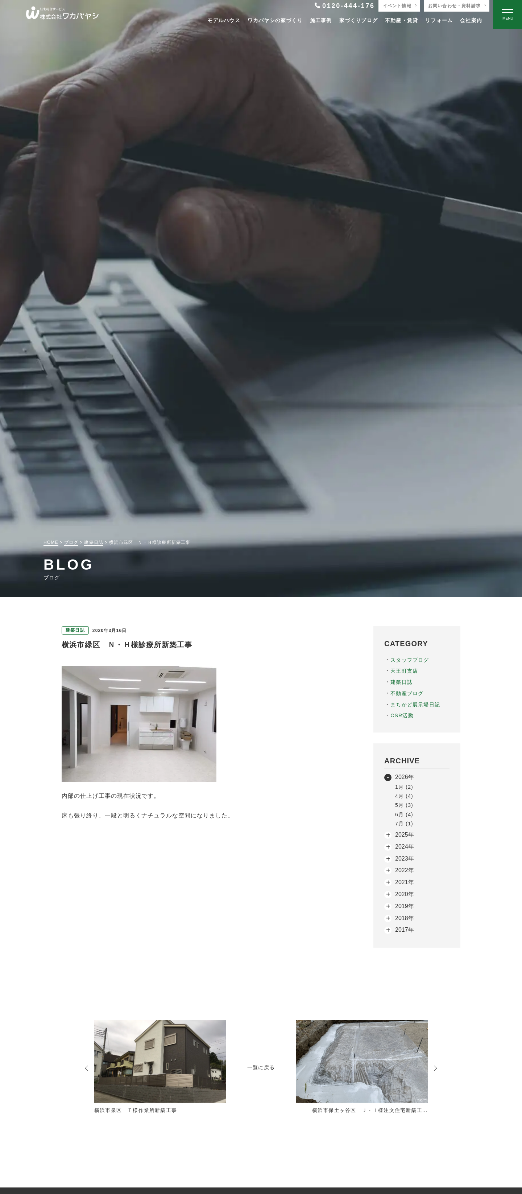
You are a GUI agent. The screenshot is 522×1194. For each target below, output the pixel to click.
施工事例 (321, 20)
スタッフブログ (409, 660)
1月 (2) (404, 787)
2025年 (404, 835)
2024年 (404, 847)
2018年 (404, 918)
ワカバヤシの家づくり (275, 20)
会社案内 (471, 20)
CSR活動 (402, 715)
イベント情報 (397, 5)
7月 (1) (404, 823)
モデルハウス (223, 20)
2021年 (404, 882)
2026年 (404, 777)
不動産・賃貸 (401, 20)
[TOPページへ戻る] (62, 14)
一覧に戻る (261, 1067)
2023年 (404, 859)
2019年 (404, 906)
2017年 (404, 930)
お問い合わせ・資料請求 (454, 5)
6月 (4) (404, 814)
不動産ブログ (406, 693)
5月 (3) (404, 805)
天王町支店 (404, 671)
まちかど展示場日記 (415, 704)
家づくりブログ (358, 20)
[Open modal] (507, 14)
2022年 (404, 870)
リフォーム (439, 20)
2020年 (404, 894)
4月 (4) (404, 796)
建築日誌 (401, 682)
